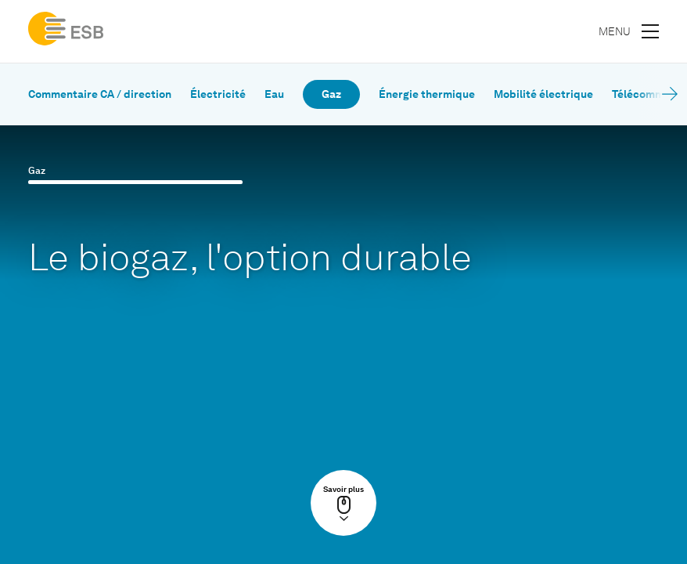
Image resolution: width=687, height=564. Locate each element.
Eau (274, 94)
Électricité (218, 94)
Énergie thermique (427, 94)
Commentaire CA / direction (99, 94)
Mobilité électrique (543, 94)
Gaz (331, 94)
